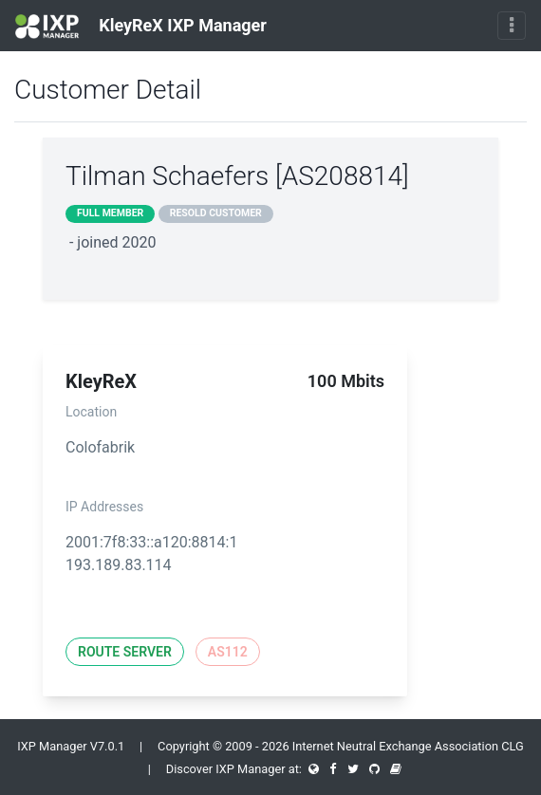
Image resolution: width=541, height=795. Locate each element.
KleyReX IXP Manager (141, 26)
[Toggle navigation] (511, 25)
